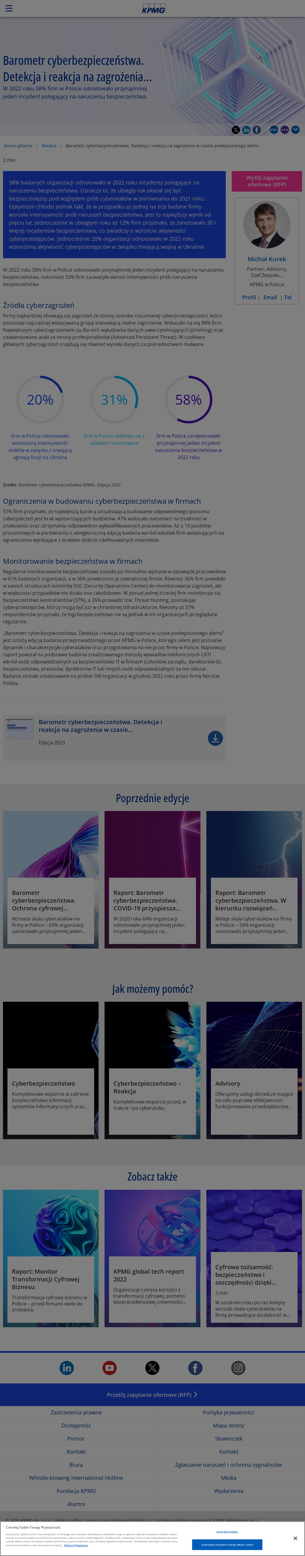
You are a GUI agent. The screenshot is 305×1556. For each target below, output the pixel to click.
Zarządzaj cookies (227, 1536)
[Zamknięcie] (295, 1543)
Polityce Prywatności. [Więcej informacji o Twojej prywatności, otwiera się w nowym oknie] (76, 1550)
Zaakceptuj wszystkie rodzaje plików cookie (227, 1549)
